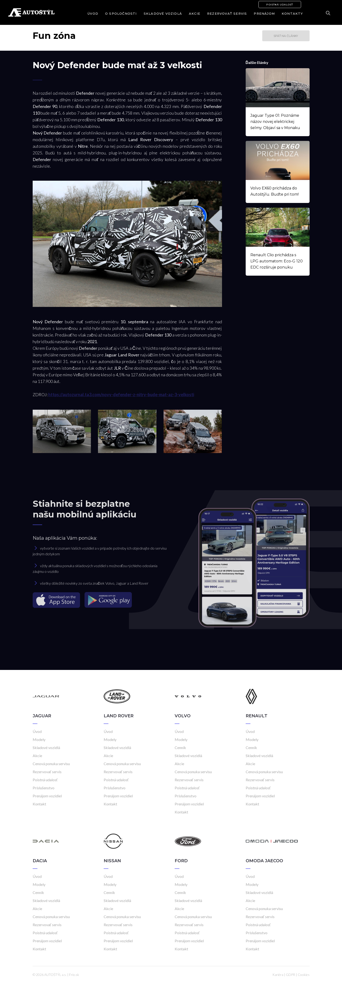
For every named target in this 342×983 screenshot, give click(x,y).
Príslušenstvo (43, 788)
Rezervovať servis (227, 13)
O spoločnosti (121, 13)
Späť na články (286, 36)
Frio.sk (74, 975)
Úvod (93, 13)
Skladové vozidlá (163, 13)
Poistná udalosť (279, 4)
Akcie (194, 13)
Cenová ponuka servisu (51, 763)
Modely (39, 739)
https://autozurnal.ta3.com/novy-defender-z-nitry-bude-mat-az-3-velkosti (121, 394)
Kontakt (39, 804)
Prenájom (264, 13)
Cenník (180, 747)
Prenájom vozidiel (47, 796)
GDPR (290, 975)
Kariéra (277, 975)
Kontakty (292, 13)
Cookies (304, 975)
